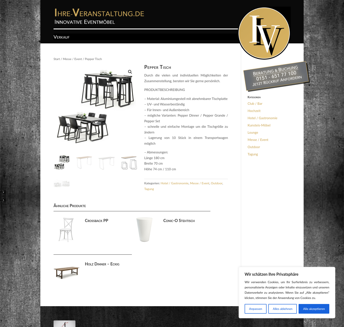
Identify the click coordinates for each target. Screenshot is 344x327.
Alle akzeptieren (314, 309)
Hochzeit (254, 111)
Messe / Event (72, 59)
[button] (130, 72)
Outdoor (216, 183)
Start (57, 59)
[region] (287, 292)
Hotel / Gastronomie (174, 183)
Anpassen (255, 309)
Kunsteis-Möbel (259, 125)
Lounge (253, 132)
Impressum (89, 310)
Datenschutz (111, 310)
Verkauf (62, 37)
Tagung (149, 189)
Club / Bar (255, 103)
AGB (73, 310)
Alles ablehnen (282, 309)
